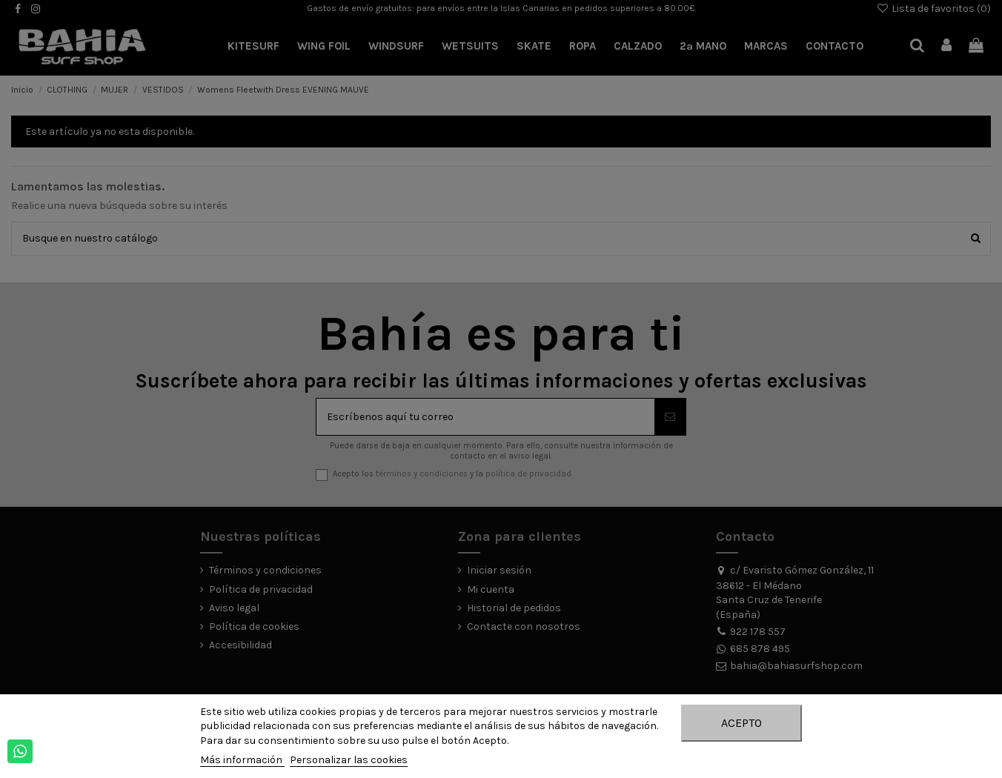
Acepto (741, 723)
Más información (242, 760)
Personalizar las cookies (349, 760)
